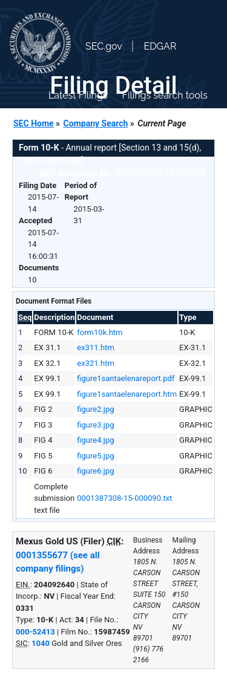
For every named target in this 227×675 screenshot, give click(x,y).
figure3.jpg (95, 424)
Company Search (96, 123)
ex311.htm (95, 347)
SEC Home (33, 123)
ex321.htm (95, 363)
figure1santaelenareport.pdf (125, 378)
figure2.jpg (95, 409)
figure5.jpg (95, 455)
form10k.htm (99, 332)
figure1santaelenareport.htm (127, 394)
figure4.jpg (95, 440)
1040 (40, 643)
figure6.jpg (95, 470)
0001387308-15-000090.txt (124, 498)
